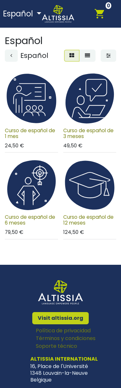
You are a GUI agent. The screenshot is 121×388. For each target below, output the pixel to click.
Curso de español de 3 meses (88, 133)
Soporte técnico (56, 346)
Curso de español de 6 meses (30, 220)
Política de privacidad (63, 330)
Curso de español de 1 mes (30, 133)
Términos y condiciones (66, 338)
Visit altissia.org (60, 318)
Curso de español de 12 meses (88, 220)
